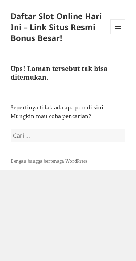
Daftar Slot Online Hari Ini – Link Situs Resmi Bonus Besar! (56, 27)
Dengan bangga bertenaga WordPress (49, 161)
